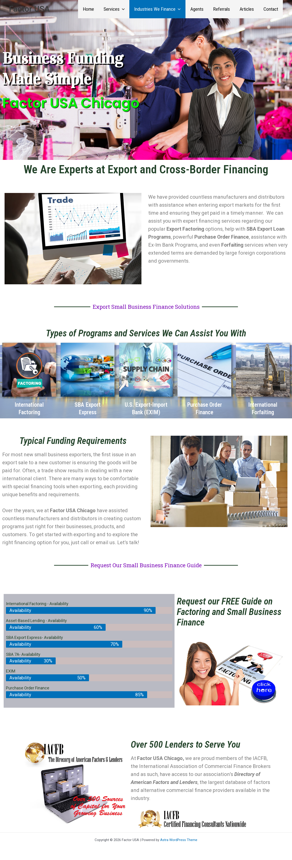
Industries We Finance (157, 9)
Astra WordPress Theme (178, 840)
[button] (122, 9)
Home (88, 9)
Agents (196, 9)
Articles (247, 9)
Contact (270, 9)
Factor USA (29, 9)
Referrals (221, 9)
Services (114, 9)
